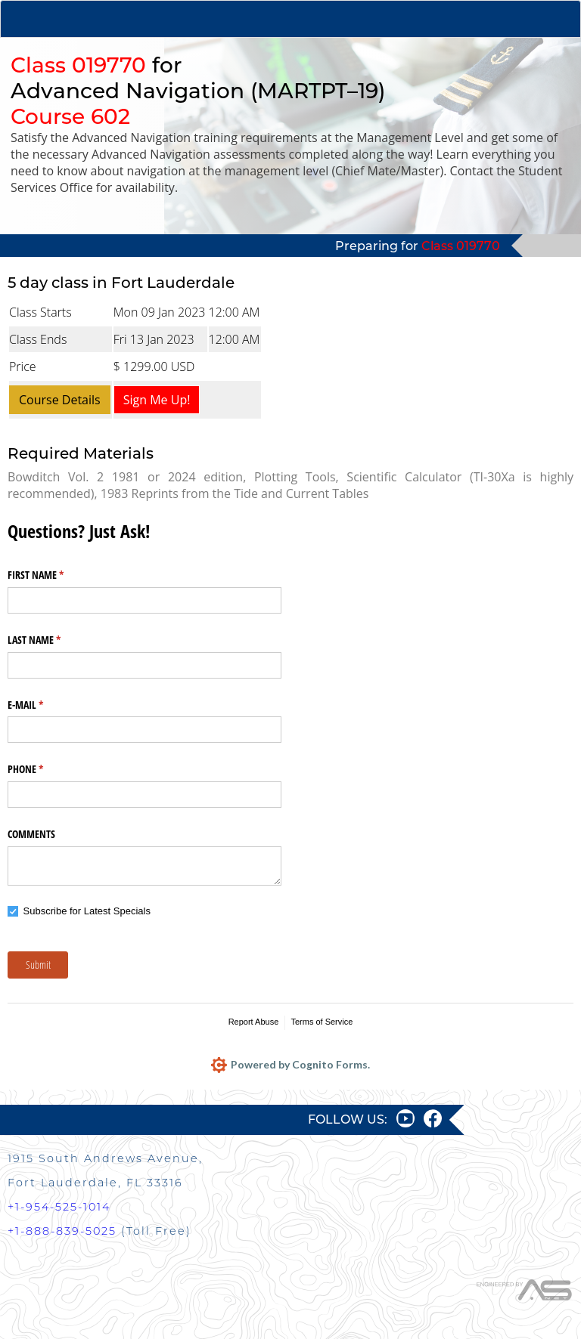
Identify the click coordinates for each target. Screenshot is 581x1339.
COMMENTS (31, 834)
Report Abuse (253, 1021)
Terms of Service (321, 1021)
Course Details (60, 399)
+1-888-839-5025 (62, 1231)
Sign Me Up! (157, 399)
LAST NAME (52, 640)
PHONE (43, 769)
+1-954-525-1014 (59, 1207)
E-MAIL (43, 705)
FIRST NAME (53, 575)
